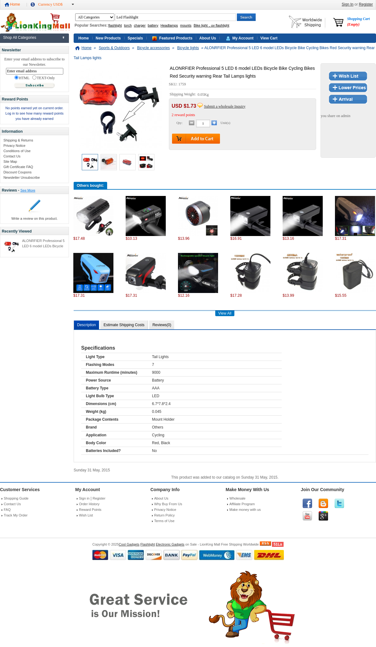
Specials (135, 38)
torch (128, 25)
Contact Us (11, 156)
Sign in (84, 498)
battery (153, 25)
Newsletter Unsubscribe (21, 177)
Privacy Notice (14, 145)
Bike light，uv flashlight (211, 25)
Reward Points (90, 509)
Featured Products (175, 38)
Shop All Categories (19, 37)
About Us (207, 38)
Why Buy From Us (168, 504)
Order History (89, 504)
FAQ (7, 509)
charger (139, 25)
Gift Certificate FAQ (18, 167)
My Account (242, 38)
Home (15, 4)
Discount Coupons (17, 172)
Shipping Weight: (183, 94)
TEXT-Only (43, 77)
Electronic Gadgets (170, 544)
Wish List (86, 515)
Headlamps (169, 25)
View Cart (268, 38)
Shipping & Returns (18, 140)
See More (27, 190)
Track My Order (16, 515)
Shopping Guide (16, 498)
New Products (108, 38)
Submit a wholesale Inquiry (224, 106)
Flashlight (147, 544)
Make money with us (245, 509)
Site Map (10, 161)
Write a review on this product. (34, 218)
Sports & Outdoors (114, 48)
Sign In (347, 4)
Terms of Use (164, 521)
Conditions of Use (17, 151)
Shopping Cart (358, 22)
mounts (185, 25)
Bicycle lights (188, 48)
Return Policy (164, 515)
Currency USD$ (50, 4)
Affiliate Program (242, 504)
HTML (21, 77)
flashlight (115, 25)
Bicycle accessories (153, 48)
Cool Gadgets (129, 544)
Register (366, 4)
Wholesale (237, 498)
